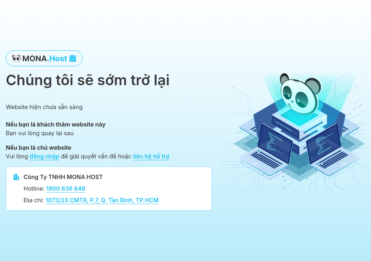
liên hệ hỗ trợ (151, 156)
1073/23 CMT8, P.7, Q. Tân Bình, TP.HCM (102, 200)
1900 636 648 (65, 188)
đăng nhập (44, 156)
